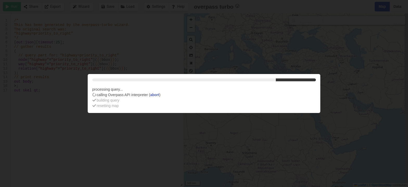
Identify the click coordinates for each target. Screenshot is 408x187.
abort (154, 95)
